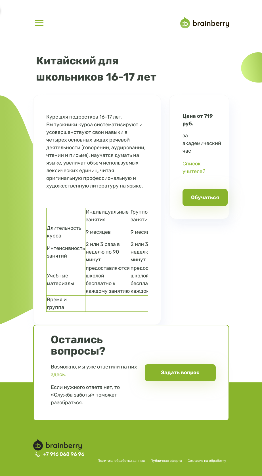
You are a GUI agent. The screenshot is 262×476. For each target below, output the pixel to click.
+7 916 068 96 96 (63, 454)
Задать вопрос (180, 372)
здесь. (58, 374)
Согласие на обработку (207, 461)
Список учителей (194, 167)
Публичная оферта (166, 461)
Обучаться (205, 197)
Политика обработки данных (121, 461)
